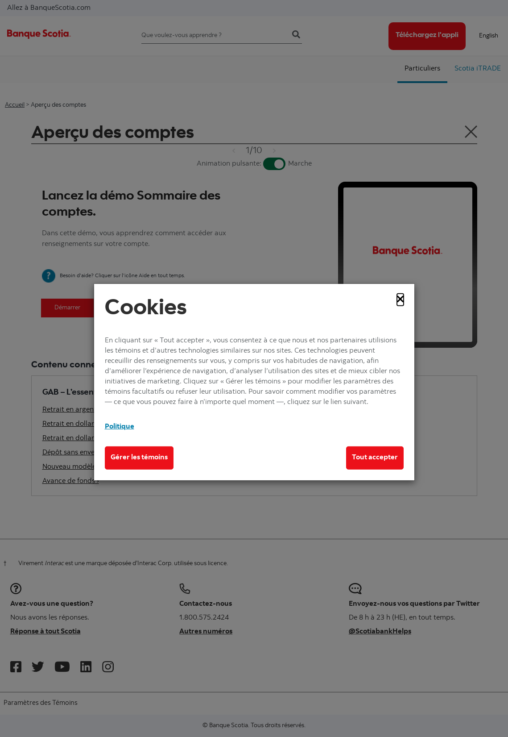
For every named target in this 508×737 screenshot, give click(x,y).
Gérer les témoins (139, 457)
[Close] (400, 299)
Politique (119, 426)
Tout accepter (375, 457)
